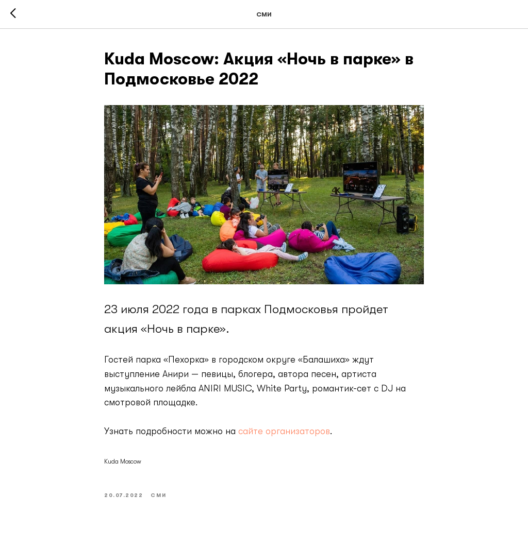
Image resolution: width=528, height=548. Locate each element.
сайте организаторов (284, 431)
